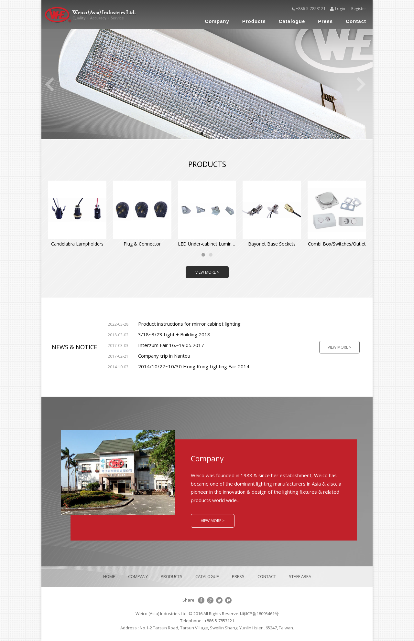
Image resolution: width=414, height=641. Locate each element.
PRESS (238, 576)
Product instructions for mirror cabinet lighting (174, 323)
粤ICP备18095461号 (260, 613)
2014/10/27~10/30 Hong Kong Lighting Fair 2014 (178, 366)
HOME (109, 576)
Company (217, 21)
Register (358, 8)
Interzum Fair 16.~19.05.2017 (156, 345)
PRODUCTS (171, 576)
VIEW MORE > (207, 272)
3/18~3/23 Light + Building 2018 (159, 334)
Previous (49, 84)
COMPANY (138, 576)
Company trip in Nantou (149, 355)
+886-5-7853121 (311, 8)
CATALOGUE (207, 576)
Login (340, 8)
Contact (356, 21)
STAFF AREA (300, 576)
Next (361, 84)
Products (254, 21)
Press (325, 21)
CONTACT (266, 576)
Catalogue (292, 21)
